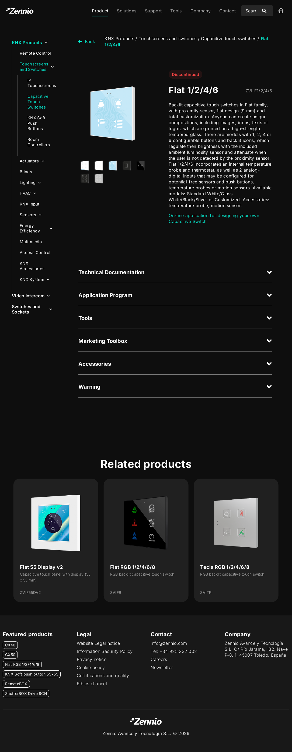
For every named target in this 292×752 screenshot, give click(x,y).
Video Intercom (31, 295)
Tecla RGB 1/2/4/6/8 (224, 567)
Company (200, 10)
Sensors (30, 215)
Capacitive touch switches (228, 38)
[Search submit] (264, 10)
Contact (227, 10)
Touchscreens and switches (168, 38)
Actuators (32, 161)
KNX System (34, 280)
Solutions (126, 10)
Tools (176, 10)
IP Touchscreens (41, 83)
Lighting (30, 183)
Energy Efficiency (36, 228)
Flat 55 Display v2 (41, 567)
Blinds (26, 171)
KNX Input (30, 204)
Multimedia (31, 241)
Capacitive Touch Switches (37, 102)
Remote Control (35, 53)
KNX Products (30, 42)
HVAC (28, 193)
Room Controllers (38, 142)
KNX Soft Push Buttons (36, 123)
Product (100, 10)
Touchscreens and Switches (37, 66)
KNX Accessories (32, 266)
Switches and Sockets (32, 309)
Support (153, 10)
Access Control (35, 252)
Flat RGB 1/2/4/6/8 (132, 567)
